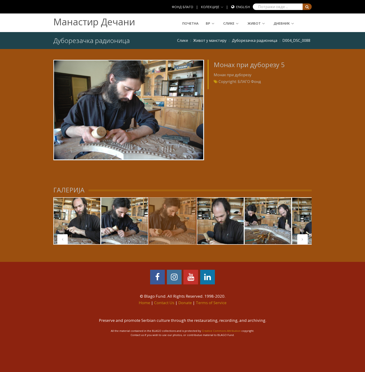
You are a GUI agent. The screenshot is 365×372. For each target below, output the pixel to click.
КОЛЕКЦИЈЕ (210, 7)
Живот (254, 23)
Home (144, 302)
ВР (208, 23)
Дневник (282, 23)
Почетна (190, 23)
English (243, 7)
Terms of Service (211, 302)
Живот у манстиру (209, 40)
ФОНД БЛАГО (182, 7)
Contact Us (164, 302)
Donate (185, 302)
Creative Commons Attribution (221, 330)
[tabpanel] (77, 221)
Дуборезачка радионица (254, 40)
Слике (228, 23)
